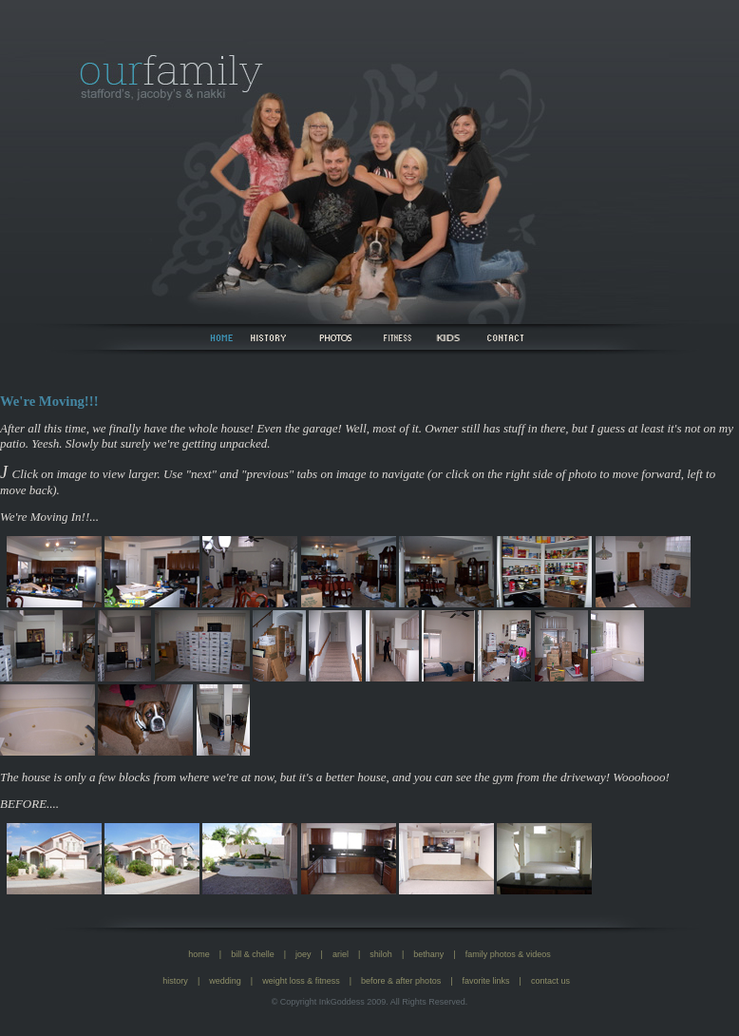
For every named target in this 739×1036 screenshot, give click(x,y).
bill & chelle (253, 954)
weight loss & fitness (301, 981)
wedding (225, 981)
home (199, 954)
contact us (550, 981)
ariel (340, 954)
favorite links (486, 981)
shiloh (381, 954)
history (175, 981)
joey (303, 954)
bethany (428, 954)
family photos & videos (508, 954)
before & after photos (401, 981)
